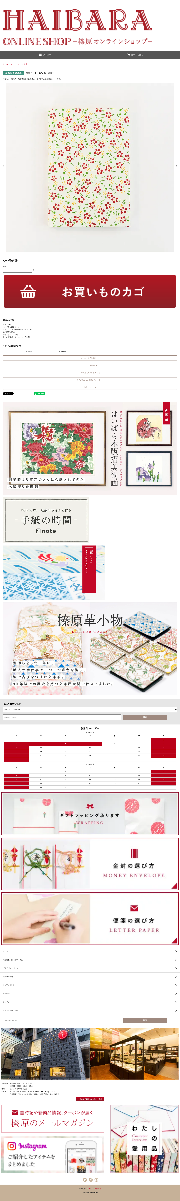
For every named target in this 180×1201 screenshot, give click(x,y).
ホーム (5, 64)
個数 (4, 266)
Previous (3, 166)
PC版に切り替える (94, 1189)
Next (176, 166)
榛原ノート (28, 64)
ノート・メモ (16, 64)
